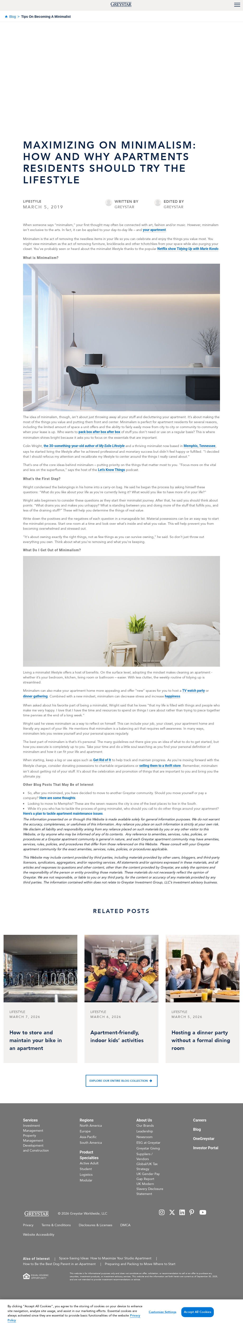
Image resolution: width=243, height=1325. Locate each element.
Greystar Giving (148, 1148)
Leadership (144, 1131)
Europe (85, 1131)
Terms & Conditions (56, 1225)
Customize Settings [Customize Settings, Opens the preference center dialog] (162, 1318)
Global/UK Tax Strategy (147, 1166)
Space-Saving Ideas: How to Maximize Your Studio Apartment (105, 1258)
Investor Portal (205, 1148)
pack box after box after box (99, 432)
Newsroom (144, 1137)
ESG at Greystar (148, 1142)
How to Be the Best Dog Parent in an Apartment (59, 1264)
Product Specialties (89, 1155)
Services (30, 1120)
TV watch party (193, 690)
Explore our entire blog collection (118, 1081)
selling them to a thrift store (160, 766)
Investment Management (33, 1128)
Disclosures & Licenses (95, 1225)
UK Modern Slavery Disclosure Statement (149, 1189)
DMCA (125, 1225)
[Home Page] (36, 1214)
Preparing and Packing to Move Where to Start (140, 1264)
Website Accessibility (38, 1234)
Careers (199, 1120)
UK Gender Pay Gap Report (148, 1176)
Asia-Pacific (88, 1137)
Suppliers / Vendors (144, 1156)
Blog (12, 16)
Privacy (28, 1225)
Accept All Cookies (197, 1318)
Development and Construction (36, 1148)
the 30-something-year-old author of (84, 446)
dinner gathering (35, 696)
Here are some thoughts (57, 798)
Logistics (86, 1174)
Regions (86, 1120)
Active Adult (89, 1163)
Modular (86, 1180)
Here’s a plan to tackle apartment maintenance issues (63, 813)
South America (91, 1142)
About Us (144, 1120)
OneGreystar (204, 1138)
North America (91, 1125)
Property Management (33, 1138)
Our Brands (145, 1125)
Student (86, 1169)
